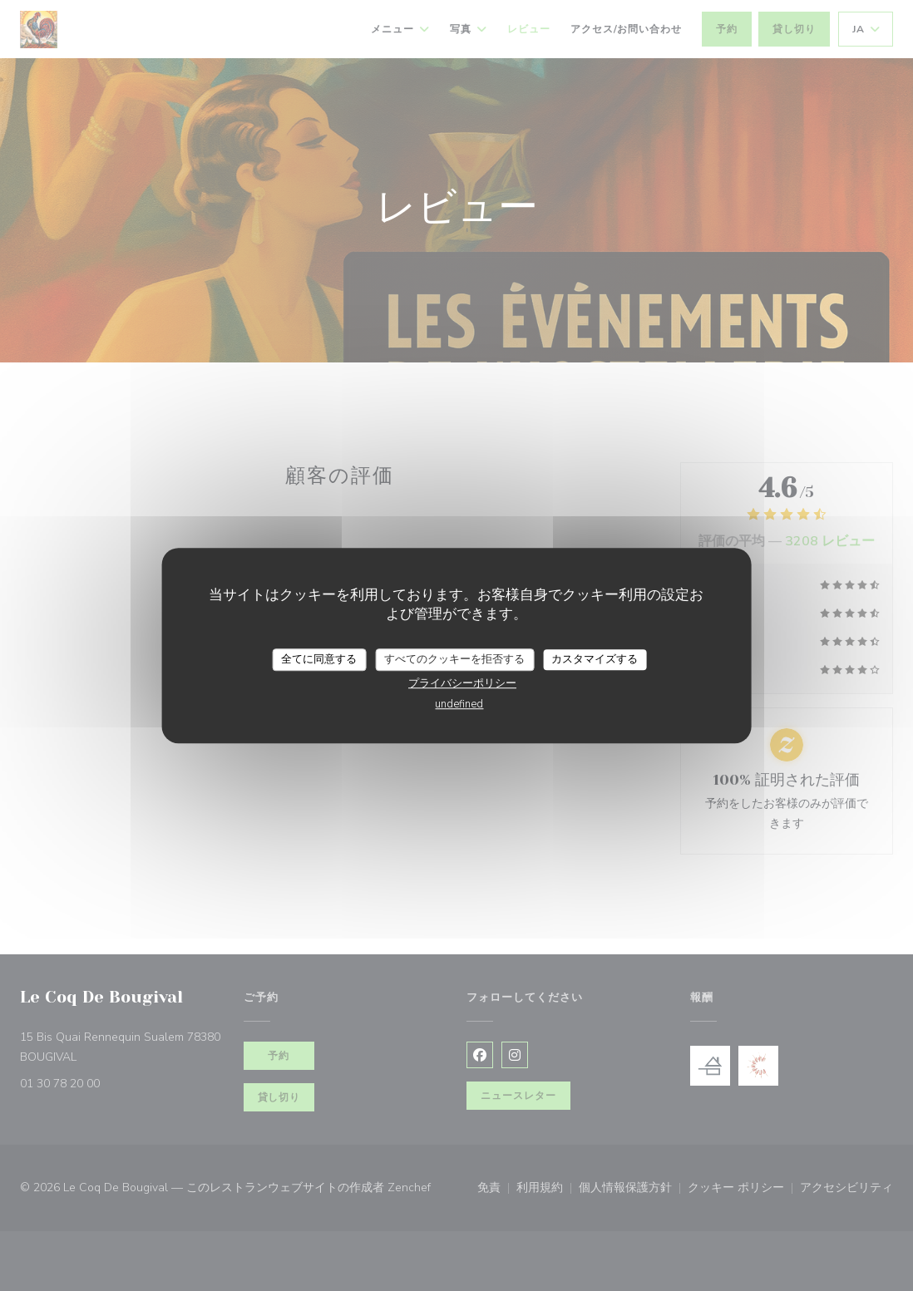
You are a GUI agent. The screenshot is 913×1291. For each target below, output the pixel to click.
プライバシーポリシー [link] (462, 683)
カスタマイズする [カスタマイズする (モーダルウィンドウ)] (594, 659)
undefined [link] (459, 704)
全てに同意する (319, 659)
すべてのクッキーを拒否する (454, 659)
